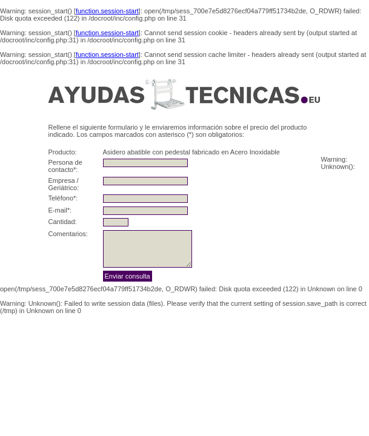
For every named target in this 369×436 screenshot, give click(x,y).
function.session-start (107, 11)
